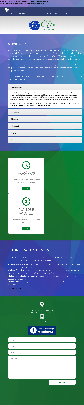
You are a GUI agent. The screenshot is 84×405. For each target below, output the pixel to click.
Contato (65, 13)
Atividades (20, 13)
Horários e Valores (49, 13)
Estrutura (33, 13)
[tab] (45, 87)
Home (9, 13)
